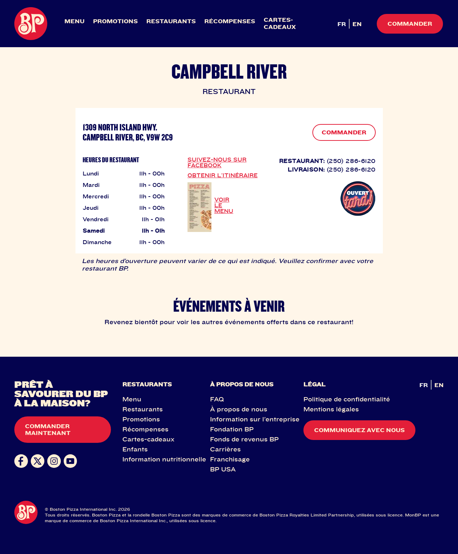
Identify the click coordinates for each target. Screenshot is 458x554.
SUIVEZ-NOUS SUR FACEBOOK (217, 162)
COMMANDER (344, 132)
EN (357, 24)
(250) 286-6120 (351, 161)
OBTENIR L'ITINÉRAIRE (222, 175)
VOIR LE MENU (223, 205)
